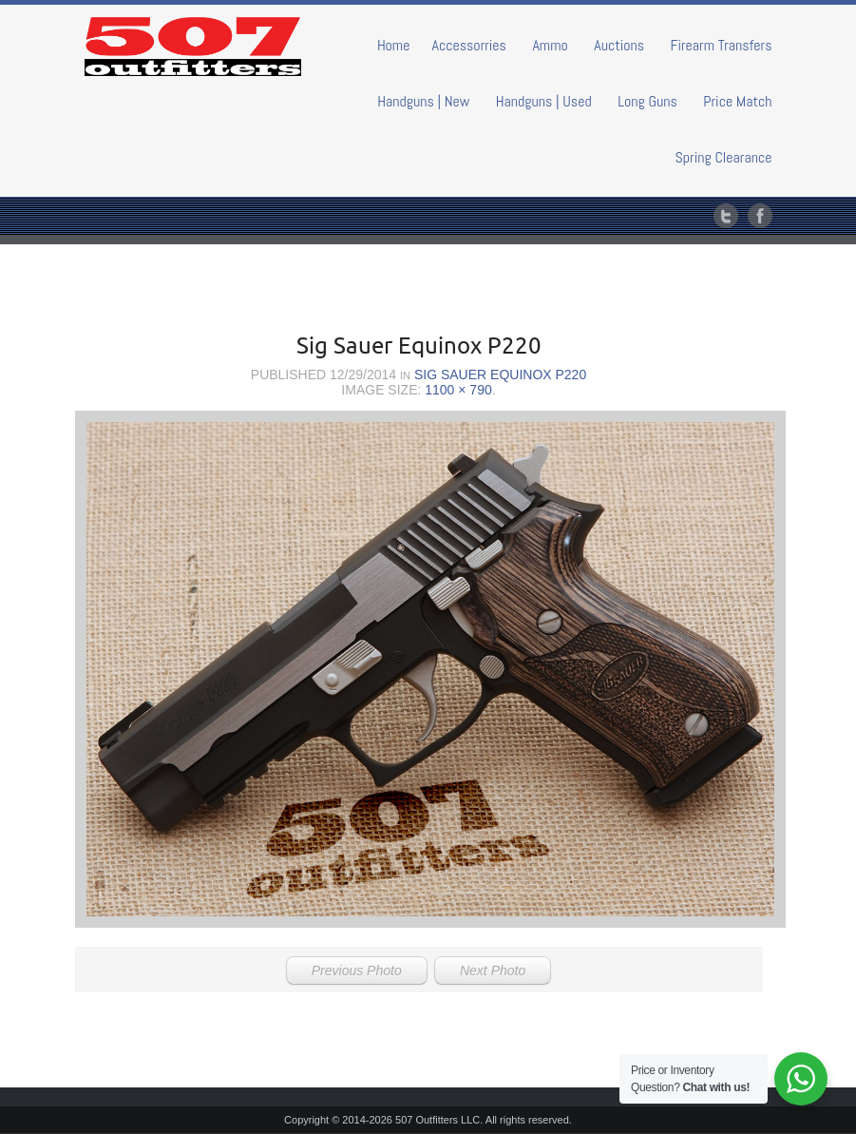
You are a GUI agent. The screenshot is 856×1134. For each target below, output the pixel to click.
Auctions (619, 45)
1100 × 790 (458, 389)
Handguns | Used (544, 101)
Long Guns (647, 101)
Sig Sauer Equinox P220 (500, 374)
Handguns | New (423, 101)
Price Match (737, 101)
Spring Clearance (723, 157)
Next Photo (492, 970)
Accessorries (468, 45)
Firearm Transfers (721, 45)
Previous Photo (357, 970)
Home (393, 45)
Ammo (549, 45)
